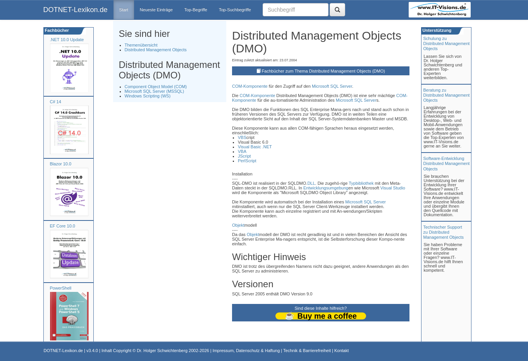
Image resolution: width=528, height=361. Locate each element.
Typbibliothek (361, 183)
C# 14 (55, 101)
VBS (242, 137)
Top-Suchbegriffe (235, 9)
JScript (244, 156)
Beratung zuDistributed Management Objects (446, 95)
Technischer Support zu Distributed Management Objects (443, 232)
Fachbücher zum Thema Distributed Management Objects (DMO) (323, 71)
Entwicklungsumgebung (325, 188)
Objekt (238, 225)
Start (123, 9)
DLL (311, 183)
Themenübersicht (141, 45)
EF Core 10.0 (62, 226)
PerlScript (247, 160)
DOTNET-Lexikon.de (75, 10)
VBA (242, 151)
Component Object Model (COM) (156, 86)
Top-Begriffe (195, 9)
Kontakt (341, 350)
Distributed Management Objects (156, 49)
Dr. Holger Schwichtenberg (162, 350)
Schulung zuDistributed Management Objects (446, 43)
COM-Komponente (250, 86)
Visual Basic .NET (255, 146)
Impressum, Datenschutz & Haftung (246, 350)
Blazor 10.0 (61, 163)
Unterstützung (436, 30)
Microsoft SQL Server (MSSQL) (154, 91)
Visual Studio (392, 188)
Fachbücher (56, 30)
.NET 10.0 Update (67, 39)
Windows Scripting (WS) (148, 96)
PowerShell (61, 288)
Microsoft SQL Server (332, 86)
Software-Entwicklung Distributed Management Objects (446, 163)
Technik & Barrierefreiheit (307, 350)
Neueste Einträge (156, 9)
